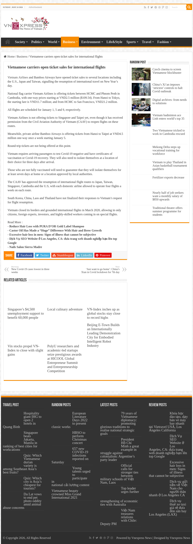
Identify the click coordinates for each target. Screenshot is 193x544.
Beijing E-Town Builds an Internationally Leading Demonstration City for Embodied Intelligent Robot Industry (103, 335)
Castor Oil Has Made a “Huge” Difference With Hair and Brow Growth (55, 230)
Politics (36, 42)
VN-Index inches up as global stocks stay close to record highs (103, 313)
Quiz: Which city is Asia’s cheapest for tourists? (33, 483)
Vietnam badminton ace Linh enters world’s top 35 (168, 117)
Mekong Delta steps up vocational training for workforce (166, 150)
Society (20, 42)
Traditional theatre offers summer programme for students (167, 211)
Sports (131, 42)
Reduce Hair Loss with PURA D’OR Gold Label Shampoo (46, 226)
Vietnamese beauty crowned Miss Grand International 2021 (66, 494)
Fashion (163, 42)
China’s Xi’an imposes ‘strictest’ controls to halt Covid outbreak (167, 88)
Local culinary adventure (65, 309)
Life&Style (114, 42)
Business (69, 42)
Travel (146, 42)
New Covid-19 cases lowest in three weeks (30, 270)
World (52, 42)
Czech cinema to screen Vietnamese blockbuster (166, 71)
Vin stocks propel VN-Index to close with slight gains (25, 350)
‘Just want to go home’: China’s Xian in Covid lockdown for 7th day (100, 270)
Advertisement (35, 7)
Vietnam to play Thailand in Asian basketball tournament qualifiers (169, 166)
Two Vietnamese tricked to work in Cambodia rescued (168, 132)
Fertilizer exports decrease (168, 177)
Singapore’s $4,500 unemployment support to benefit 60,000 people (26, 313)
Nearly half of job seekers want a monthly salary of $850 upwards (168, 196)
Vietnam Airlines (18, 77)
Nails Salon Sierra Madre (25, 247)
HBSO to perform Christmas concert (79, 438)
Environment (90, 42)
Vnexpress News (141, 537)
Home (8, 42)
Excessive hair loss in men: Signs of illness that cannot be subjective (52, 234)
